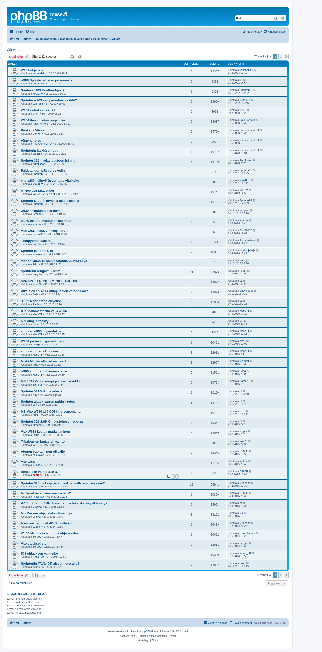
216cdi (36, 526)
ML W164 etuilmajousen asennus (46, 221)
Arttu (35, 264)
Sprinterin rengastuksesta (41, 271)
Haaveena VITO (249, 130)
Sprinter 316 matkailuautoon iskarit (48, 160)
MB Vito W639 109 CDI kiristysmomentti (51, 411)
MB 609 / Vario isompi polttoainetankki (50, 381)
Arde (35, 294)
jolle (35, 394)
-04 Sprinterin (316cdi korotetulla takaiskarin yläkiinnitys (64, 503)
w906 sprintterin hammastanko (44, 371)
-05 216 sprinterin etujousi (41, 301)
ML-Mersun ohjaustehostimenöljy (46, 513)
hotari (243, 270)
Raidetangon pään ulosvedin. (43, 170)
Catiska (37, 506)
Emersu (37, 153)
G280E (244, 451)
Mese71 (37, 314)
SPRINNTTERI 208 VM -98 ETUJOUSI (49, 281)
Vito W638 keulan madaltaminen (45, 431)
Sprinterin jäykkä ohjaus (39, 150)
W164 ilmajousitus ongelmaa (43, 120)
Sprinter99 (246, 89)
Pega (243, 370)
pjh (34, 324)
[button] (286, 56)
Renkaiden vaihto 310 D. (39, 472)
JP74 (36, 113)
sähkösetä (39, 254)
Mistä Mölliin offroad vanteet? (43, 361)
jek (241, 512)
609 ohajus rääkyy (35, 321)
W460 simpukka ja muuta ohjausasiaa (50, 533)
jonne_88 (38, 556)
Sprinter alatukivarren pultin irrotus (48, 401)
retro (35, 414)
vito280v (38, 183)
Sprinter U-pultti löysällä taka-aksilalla (50, 200)
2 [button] (281, 56)
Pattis (36, 304)
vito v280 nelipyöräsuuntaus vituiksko (50, 180)
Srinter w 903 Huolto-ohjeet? (43, 90)
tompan (37, 214)
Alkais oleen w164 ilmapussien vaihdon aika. (55, 291)
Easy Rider (39, 274)
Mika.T (244, 190)
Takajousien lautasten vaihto (43, 441)
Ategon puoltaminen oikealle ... (44, 451)
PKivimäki (38, 496)
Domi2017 (39, 234)
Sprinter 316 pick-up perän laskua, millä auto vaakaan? (63, 483)
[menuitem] (30, 32)
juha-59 (37, 284)
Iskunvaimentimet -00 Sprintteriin (46, 523)
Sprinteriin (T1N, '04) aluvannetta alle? (50, 563)
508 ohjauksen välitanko (39, 553)
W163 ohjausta (32, 70)
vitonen (37, 133)
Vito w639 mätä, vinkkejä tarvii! (44, 231)
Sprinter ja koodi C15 (37, 251)
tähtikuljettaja (247, 250)
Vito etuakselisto (33, 543)
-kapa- (36, 434)
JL (241, 79)
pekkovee (38, 454)
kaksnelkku (39, 73)
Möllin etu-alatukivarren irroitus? (46, 493)
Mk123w (38, 93)
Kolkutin (37, 244)
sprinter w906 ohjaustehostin (43, 331)
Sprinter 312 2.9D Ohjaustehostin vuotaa (52, 421)
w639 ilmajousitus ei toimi (41, 211)
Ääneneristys (31, 140)
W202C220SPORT (44, 193)
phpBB (145, 631)
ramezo (37, 424)
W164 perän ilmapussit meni (42, 341)
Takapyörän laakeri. (36, 241)
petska (36, 516)
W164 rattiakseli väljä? (38, 110)
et (241, 280)
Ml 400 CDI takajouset (37, 190)
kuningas (38, 486)
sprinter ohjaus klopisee (39, 351)
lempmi (37, 224)
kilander (244, 360)
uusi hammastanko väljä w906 (44, 311)
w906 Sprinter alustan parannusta (46, 80)
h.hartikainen (247, 533)
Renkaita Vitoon (33, 130)
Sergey (37, 536)
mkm (35, 566)
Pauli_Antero (40, 123)
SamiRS (37, 384)
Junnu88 (38, 103)
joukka (36, 464)
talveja (36, 344)
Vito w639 (28, 461)
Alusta (14, 49)
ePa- (242, 340)
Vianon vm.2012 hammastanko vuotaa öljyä (54, 261)
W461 (36, 444)
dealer (36, 475)
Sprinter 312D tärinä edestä (42, 391)
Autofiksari (39, 83)
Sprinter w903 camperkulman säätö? (49, 100)
